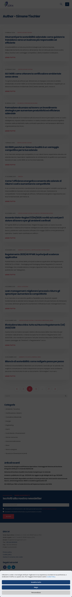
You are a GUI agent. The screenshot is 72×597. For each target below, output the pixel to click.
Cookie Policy (51, 577)
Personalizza (36, 593)
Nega (36, 587)
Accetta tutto (36, 582)
